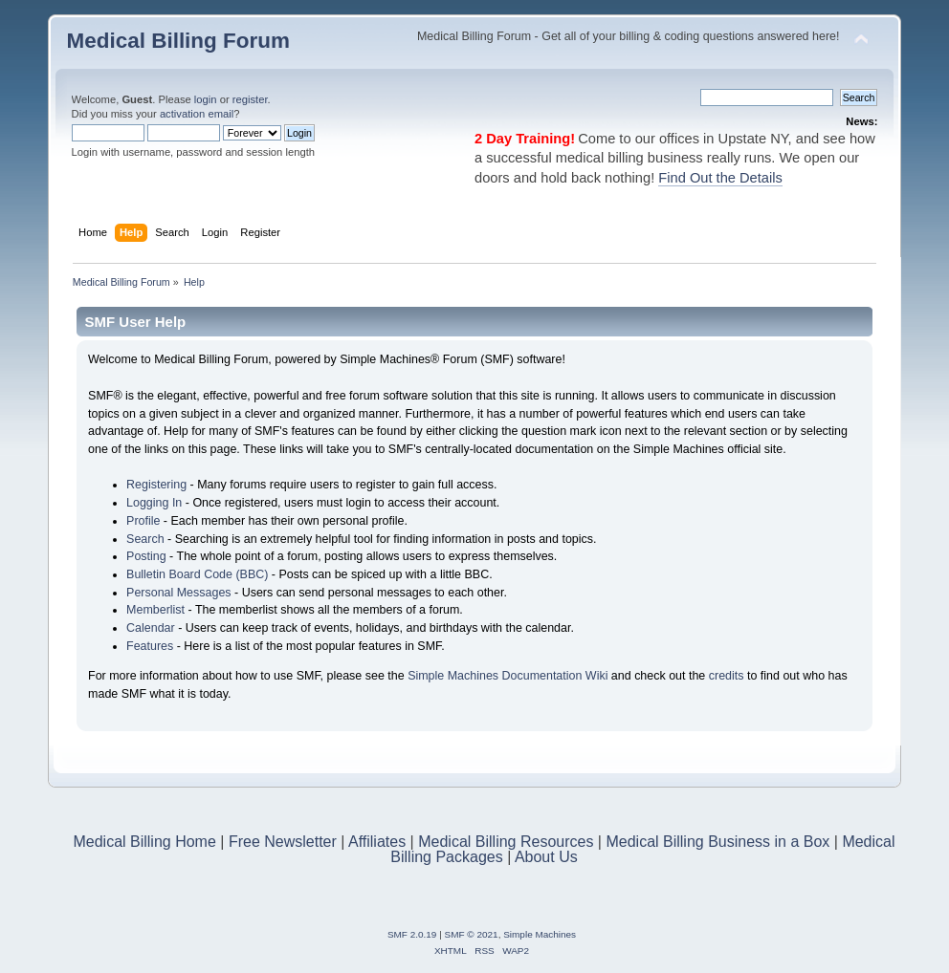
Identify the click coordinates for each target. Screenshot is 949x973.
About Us (546, 857)
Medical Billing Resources (505, 841)
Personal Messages (179, 592)
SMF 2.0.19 (412, 934)
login (205, 99)
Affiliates (377, 841)
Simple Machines (539, 934)
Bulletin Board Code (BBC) (197, 574)
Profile (143, 521)
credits (726, 675)
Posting (146, 556)
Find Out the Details (720, 177)
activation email (196, 113)
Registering (156, 484)
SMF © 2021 (471, 934)
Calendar (150, 628)
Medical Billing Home (144, 841)
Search (145, 539)
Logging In (154, 502)
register (250, 99)
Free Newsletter (283, 841)
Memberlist (155, 609)
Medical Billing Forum (178, 41)
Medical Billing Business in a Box (717, 841)
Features (149, 646)
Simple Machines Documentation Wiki (507, 675)
